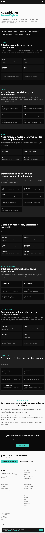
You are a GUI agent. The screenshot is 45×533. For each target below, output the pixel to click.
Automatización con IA (28, 476)
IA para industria (27, 495)
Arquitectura (28, 34)
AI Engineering (27, 472)
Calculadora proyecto (28, 488)
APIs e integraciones (19, 34)
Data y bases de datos (33, 31)
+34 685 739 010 (4, 514)
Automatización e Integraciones (7, 490)
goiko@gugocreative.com (26, 461)
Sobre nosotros (27, 503)
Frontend (4, 31)
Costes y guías (26, 490)
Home (2, 8)
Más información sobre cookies (14, 530)
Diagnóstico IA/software (28, 486)
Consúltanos (22, 445)
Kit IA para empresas (28, 484)
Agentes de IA (26, 474)
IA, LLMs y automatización (7, 34)
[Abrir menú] (43, 2)
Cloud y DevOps (23, 31)
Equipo (25, 505)
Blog (25, 499)
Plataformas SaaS (4, 488)
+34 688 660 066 (4, 517)
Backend (10, 31)
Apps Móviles (3, 486)
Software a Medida (4, 484)
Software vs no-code (28, 492)
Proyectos (26, 497)
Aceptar (40, 529)
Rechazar (36, 529)
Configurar (30, 529)
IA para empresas (27, 478)
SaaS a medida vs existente (29, 493)
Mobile (15, 31)
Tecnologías (26, 501)
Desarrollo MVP (4, 492)
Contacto (25, 507)
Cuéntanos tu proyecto (9, 461)
